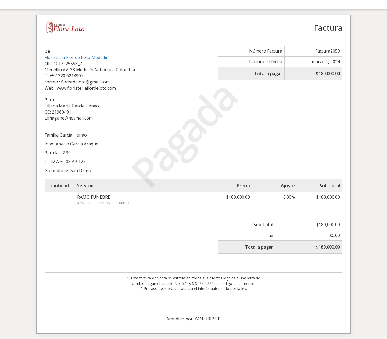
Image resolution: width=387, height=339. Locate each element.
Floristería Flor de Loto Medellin (77, 57)
